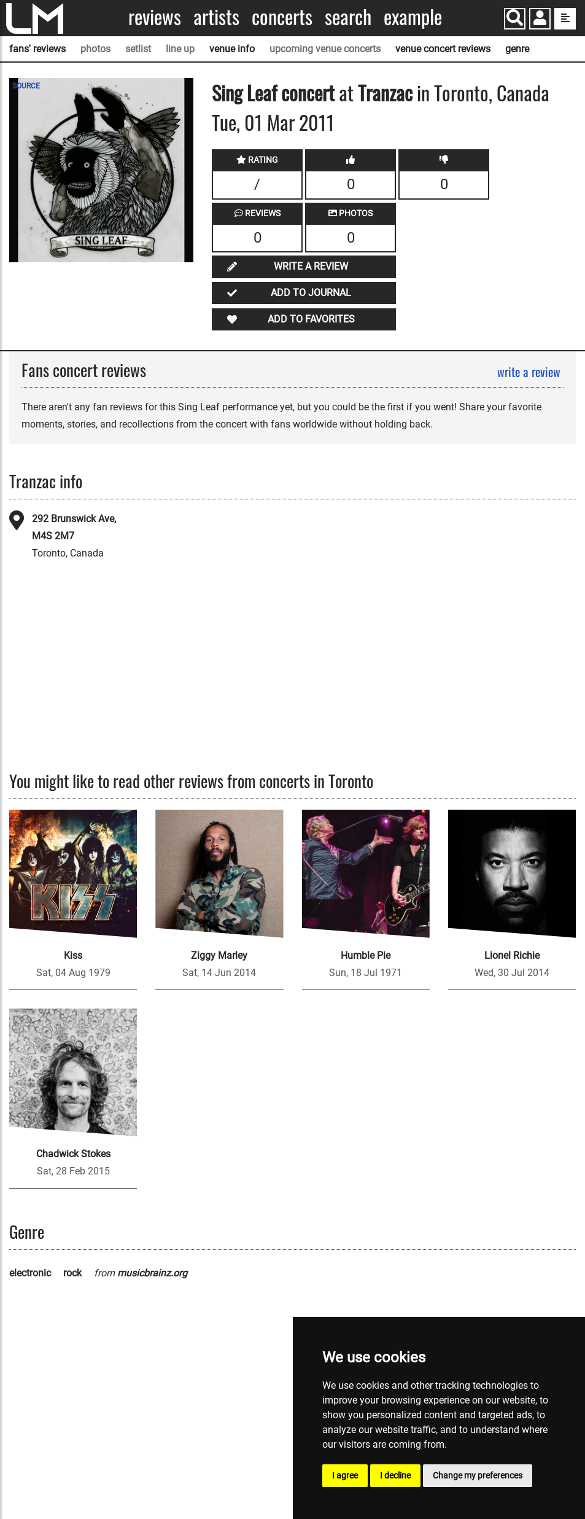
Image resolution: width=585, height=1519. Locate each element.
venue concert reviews (442, 49)
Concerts (282, 17)
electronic (30, 1273)
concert (306, 92)
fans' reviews (37, 49)
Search (348, 17)
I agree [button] (345, 1475)
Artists (216, 17)
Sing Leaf (244, 92)
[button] (539, 20)
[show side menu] (565, 18)
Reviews (154, 17)
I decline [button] (395, 1475)
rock (72, 1273)
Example (413, 17)
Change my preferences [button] (477, 1475)
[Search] (514, 18)
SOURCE (26, 86)
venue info (232, 49)
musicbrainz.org (152, 1273)
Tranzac (385, 92)
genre (517, 49)
